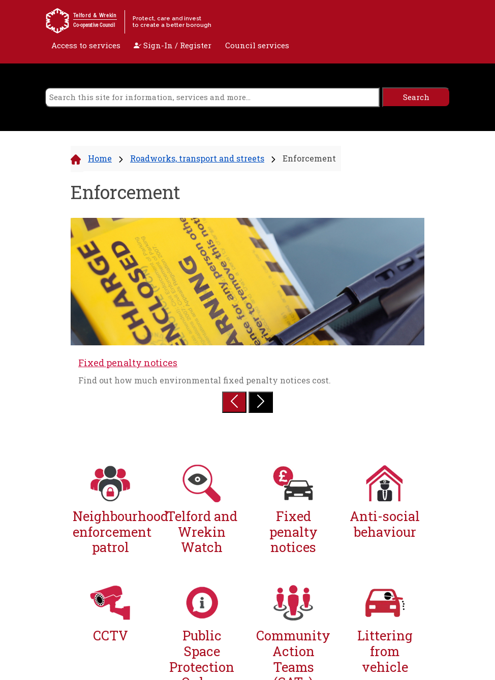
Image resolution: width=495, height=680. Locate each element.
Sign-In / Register (172, 45)
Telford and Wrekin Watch (201, 531)
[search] (212, 97)
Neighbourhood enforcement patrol (110, 531)
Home (100, 158)
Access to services (85, 45)
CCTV (110, 635)
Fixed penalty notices (127, 363)
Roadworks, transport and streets (197, 158)
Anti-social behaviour (385, 523)
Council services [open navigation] (257, 45)
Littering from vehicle (385, 651)
